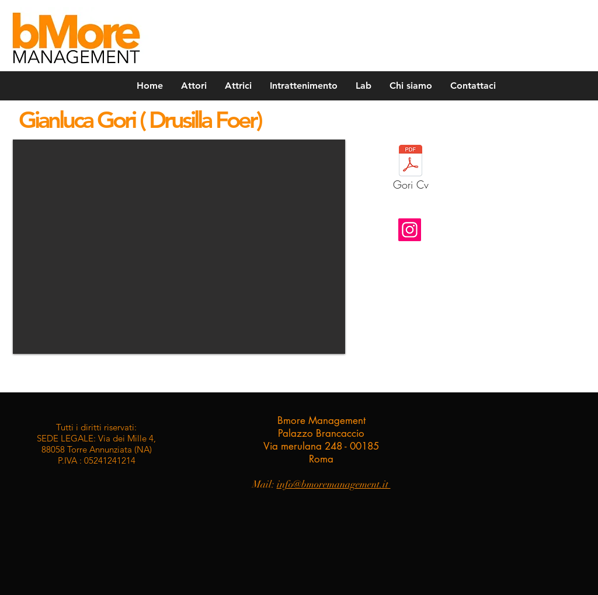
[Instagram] (409, 229)
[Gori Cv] (411, 171)
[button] (179, 247)
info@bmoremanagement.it (334, 484)
